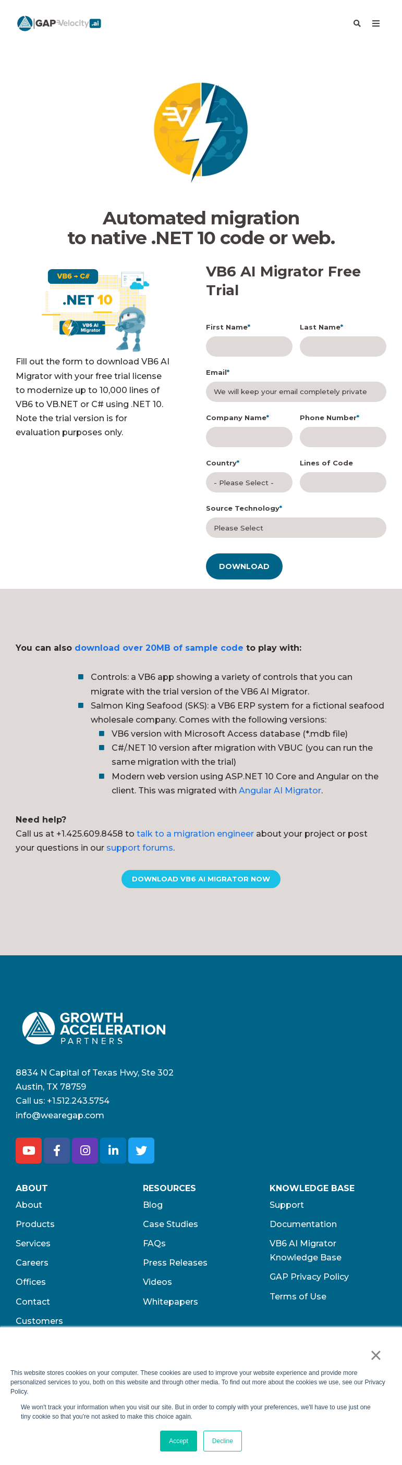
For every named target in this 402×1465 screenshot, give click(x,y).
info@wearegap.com (60, 1118)
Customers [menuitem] (39, 1324)
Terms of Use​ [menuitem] (298, 1299)
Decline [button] (222, 1441)
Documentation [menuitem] (303, 1227)
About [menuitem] (29, 1208)
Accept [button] (178, 1441)
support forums (139, 850)
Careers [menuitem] (32, 1265)
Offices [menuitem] (31, 1285)
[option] (93, 308)
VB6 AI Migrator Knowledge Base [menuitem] (306, 1253)
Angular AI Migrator (280, 793)
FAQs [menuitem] (154, 1246)
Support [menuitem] (287, 1208)
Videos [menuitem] (157, 1285)
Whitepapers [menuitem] (170, 1304)
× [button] (376, 1355)
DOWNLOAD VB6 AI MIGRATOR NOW (201, 881)
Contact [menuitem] (33, 1304)
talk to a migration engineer (195, 836)
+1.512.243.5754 (78, 1103)
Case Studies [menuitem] (170, 1227)
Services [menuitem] (33, 1246)
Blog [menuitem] (153, 1208)
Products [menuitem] (35, 1227)
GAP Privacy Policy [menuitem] (309, 1280)
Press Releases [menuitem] (175, 1265)
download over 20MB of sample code (159, 650)
